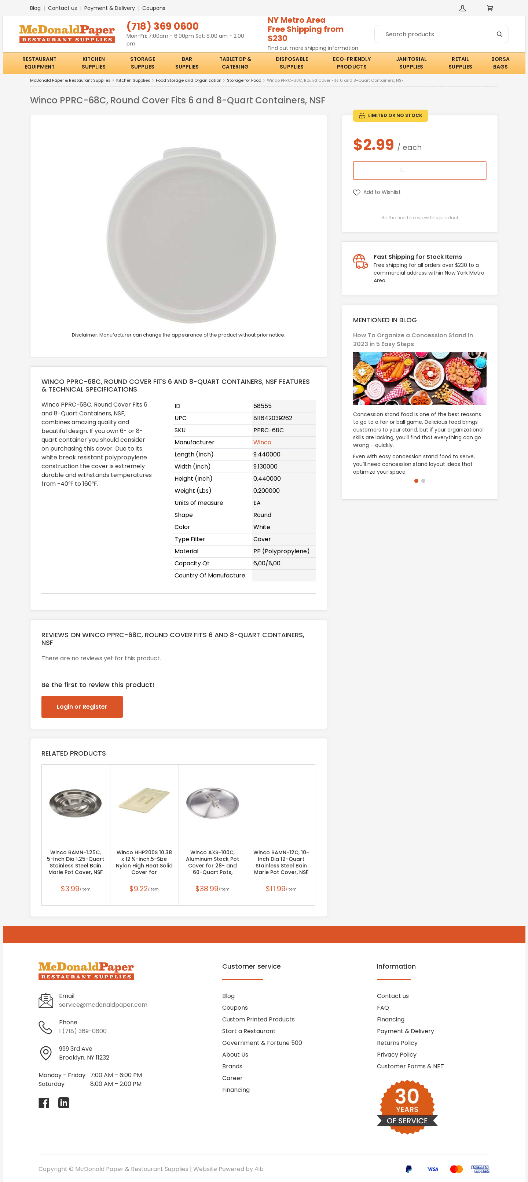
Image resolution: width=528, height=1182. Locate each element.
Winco (262, 442)
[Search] (441, 34)
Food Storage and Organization (188, 80)
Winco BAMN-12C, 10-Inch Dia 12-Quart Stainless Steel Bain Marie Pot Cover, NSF (281, 862)
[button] (416, 481)
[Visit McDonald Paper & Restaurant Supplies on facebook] (44, 1102)
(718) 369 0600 (162, 26)
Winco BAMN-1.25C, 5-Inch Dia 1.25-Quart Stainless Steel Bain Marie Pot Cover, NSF (75, 862)
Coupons (153, 8)
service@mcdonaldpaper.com (103, 1005)
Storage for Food (244, 80)
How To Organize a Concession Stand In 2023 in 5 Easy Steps (413, 339)
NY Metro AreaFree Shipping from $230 (306, 29)
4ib (259, 1169)
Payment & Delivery (109, 8)
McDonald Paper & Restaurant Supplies (70, 80)
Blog (35, 8)
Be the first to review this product (419, 217)
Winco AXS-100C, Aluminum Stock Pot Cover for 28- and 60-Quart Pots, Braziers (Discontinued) (212, 865)
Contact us (62, 8)
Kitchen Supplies (133, 80)
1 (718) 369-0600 (83, 1031)
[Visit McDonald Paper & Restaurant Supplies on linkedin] (63, 1102)
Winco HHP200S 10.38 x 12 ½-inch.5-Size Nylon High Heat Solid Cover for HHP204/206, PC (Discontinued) (144, 865)
